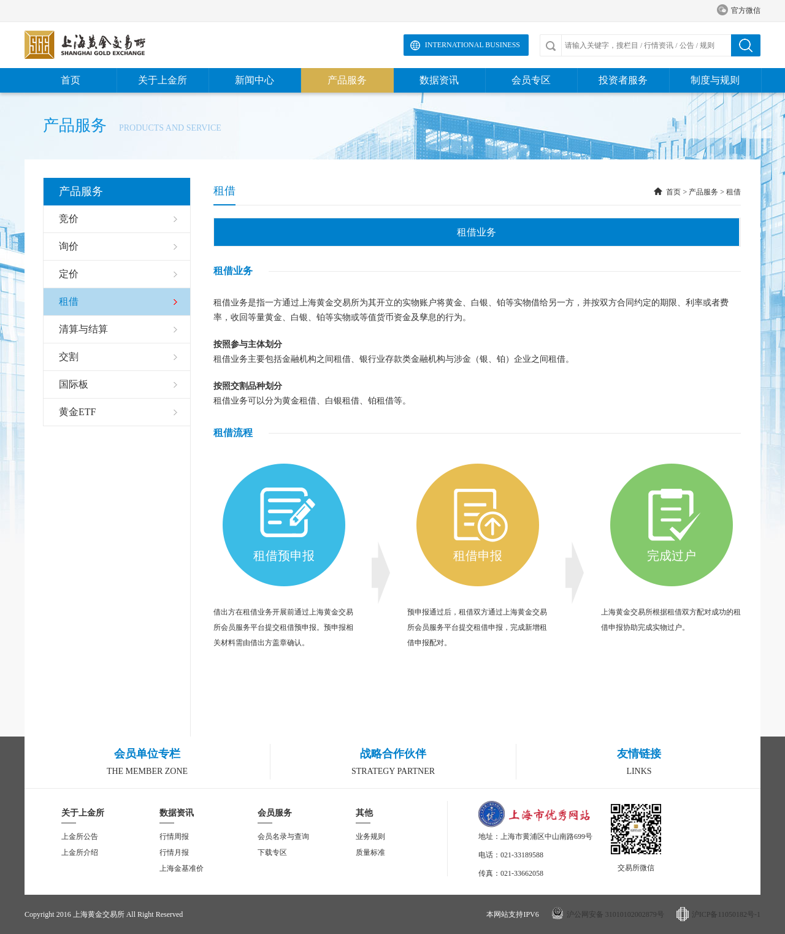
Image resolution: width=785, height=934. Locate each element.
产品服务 (347, 80)
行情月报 (174, 852)
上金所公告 (79, 836)
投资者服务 (623, 80)
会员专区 (531, 80)
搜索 (745, 45)
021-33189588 (521, 855)
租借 (733, 192)
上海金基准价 (181, 868)
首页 (70, 80)
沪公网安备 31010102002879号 (615, 914)
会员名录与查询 (283, 836)
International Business (472, 44)
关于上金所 (162, 80)
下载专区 (272, 852)
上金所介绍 (79, 852)
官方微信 (738, 10)
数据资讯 (439, 80)
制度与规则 (715, 80)
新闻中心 (254, 80)
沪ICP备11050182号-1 (726, 914)
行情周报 (174, 836)
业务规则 (370, 836)
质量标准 (370, 852)
